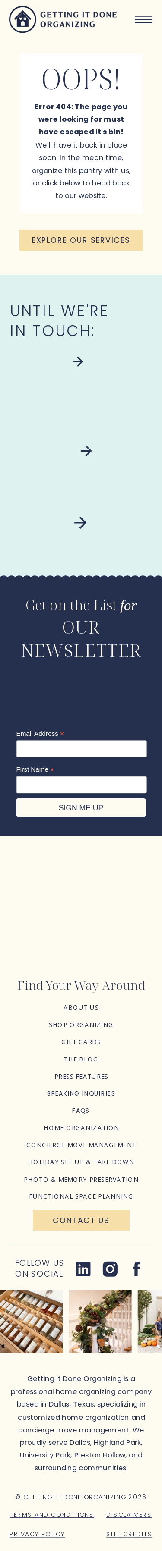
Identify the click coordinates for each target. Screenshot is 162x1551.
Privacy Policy (37, 1534)
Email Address (40, 733)
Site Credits (129, 1534)
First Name (35, 769)
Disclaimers (129, 1514)
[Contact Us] (81, 1220)
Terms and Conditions (52, 1514)
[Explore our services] (81, 240)
